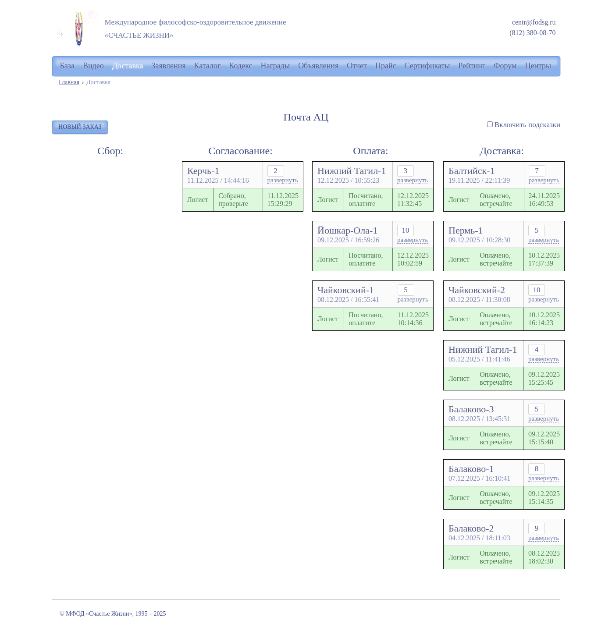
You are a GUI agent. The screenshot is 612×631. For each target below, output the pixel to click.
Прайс (385, 65)
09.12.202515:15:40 (544, 438)
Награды (275, 65)
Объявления (318, 65)
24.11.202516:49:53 (544, 199)
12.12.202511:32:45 (413, 199)
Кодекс (240, 65)
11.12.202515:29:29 (283, 199)
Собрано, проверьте (233, 199)
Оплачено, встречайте (496, 199)
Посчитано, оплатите (366, 199)
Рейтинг (471, 65)
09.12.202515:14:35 (544, 497)
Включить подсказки (527, 125)
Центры (538, 65)
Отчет (357, 65)
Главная (69, 82)
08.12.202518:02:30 (544, 557)
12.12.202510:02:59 (413, 259)
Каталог (207, 65)
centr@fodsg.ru (534, 22)
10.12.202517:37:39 (544, 259)
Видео (93, 65)
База (67, 65)
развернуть (282, 180)
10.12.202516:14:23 (544, 318)
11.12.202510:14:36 (413, 318)
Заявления (169, 65)
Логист (197, 199)
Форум (505, 65)
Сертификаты (427, 65)
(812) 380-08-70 (532, 32)
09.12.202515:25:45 (544, 378)
